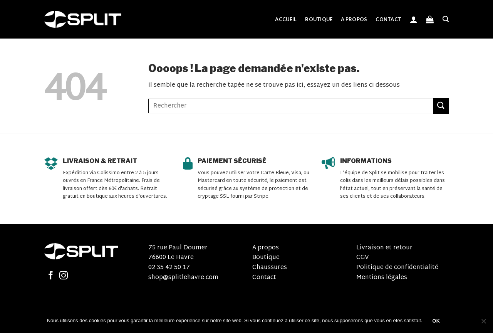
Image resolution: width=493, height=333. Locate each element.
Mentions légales (381, 277)
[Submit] (441, 105)
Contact (388, 19)
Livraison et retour (384, 248)
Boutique (318, 19)
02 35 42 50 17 (169, 267)
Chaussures (269, 267)
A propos (354, 19)
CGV (362, 257)
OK (436, 321)
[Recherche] (446, 19)
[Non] (483, 323)
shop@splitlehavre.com (183, 277)
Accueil (286, 19)
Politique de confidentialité (397, 267)
